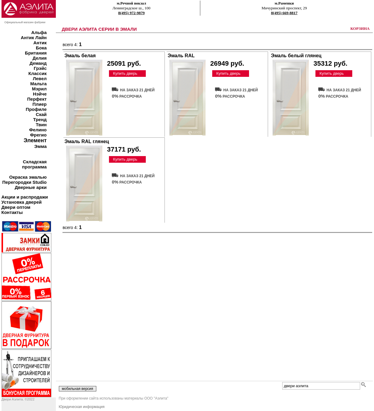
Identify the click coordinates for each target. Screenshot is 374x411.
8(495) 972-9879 (131, 13)
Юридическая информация (82, 407)
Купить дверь (125, 73)
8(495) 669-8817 (284, 13)
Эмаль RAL (181, 55)
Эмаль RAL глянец (87, 141)
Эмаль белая (80, 55)
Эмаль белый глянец (296, 55)
